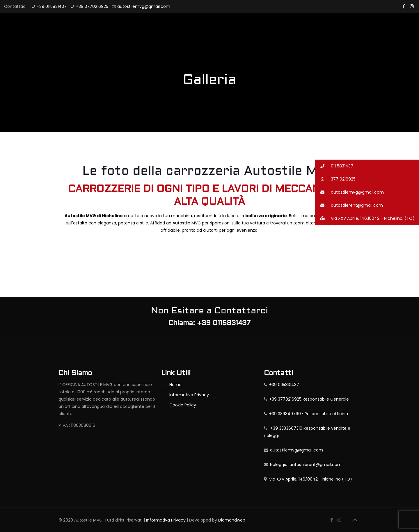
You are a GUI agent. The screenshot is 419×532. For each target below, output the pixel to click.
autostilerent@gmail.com (349, 205)
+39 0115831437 (52, 6)
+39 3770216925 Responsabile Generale (308, 399)
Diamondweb (231, 520)
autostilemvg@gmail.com (143, 6)
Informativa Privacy (189, 395)
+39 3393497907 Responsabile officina (307, 414)
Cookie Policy (182, 405)
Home (175, 385)
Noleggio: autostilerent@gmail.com (305, 464)
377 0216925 (335, 179)
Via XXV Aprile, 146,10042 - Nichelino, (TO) (365, 218)
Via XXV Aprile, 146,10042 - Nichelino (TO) (309, 479)
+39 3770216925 (92, 6)
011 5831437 (334, 166)
